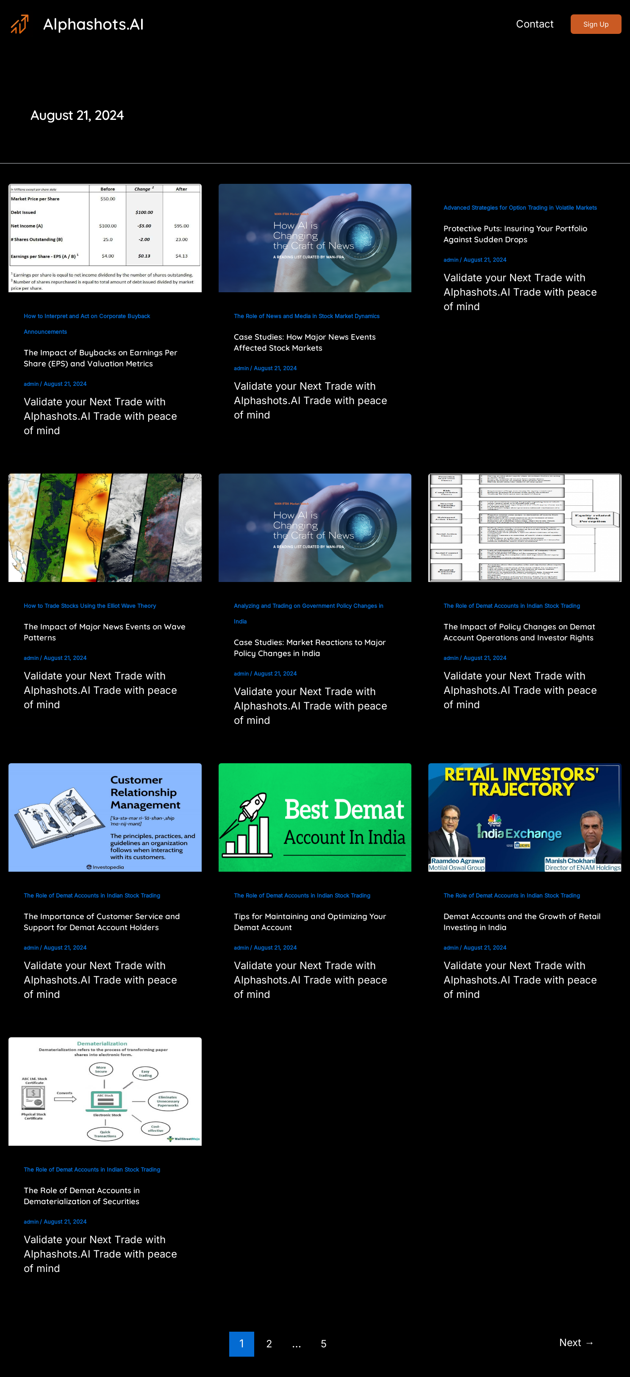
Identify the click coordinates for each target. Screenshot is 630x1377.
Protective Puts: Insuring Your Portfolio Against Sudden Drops (522, 249)
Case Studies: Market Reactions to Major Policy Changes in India (303, 647)
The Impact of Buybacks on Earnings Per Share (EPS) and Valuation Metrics (101, 357)
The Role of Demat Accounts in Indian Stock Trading (516, 605)
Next (575, 1343)
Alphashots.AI (93, 23)
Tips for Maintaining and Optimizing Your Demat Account (306, 921)
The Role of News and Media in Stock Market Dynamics (311, 315)
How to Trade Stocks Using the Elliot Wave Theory (93, 605)
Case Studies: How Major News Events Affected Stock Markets (311, 342)
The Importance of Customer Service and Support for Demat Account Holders (105, 921)
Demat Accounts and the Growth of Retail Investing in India (515, 921)
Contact (533, 24)
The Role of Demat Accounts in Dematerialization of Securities (87, 1195)
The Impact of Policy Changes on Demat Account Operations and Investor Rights (510, 637)
